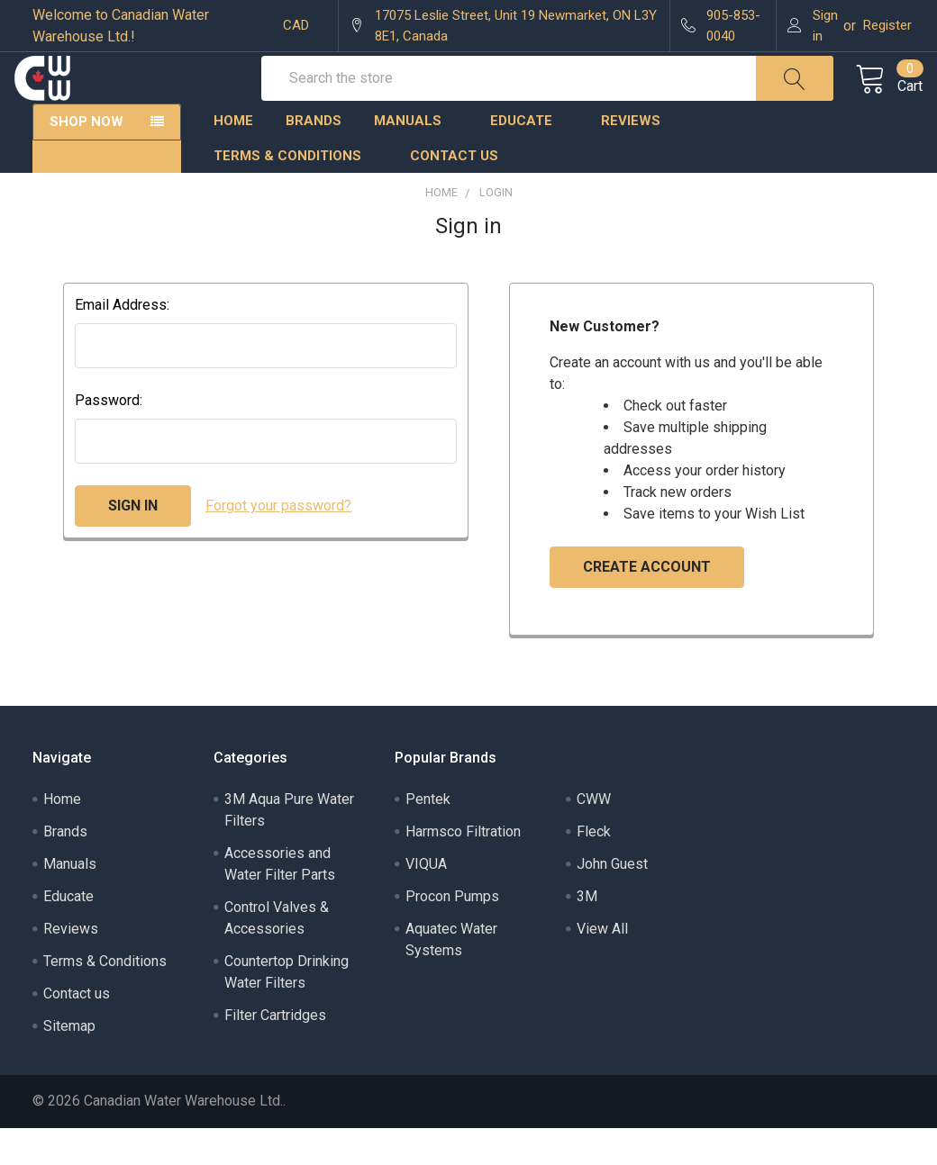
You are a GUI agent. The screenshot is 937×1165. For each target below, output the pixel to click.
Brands (313, 157)
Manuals (416, 157)
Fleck (594, 868)
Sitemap (69, 1062)
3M (587, 933)
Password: (108, 437)
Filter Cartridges (275, 1052)
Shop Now (86, 158)
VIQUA (426, 900)
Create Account (647, 603)
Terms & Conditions (296, 193)
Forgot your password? (278, 542)
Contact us (454, 193)
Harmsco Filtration (463, 868)
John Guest (612, 900)
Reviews (630, 157)
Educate (529, 157)
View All (602, 965)
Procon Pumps (452, 933)
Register (887, 25)
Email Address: (122, 341)
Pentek (427, 835)
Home (233, 157)
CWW (594, 835)
